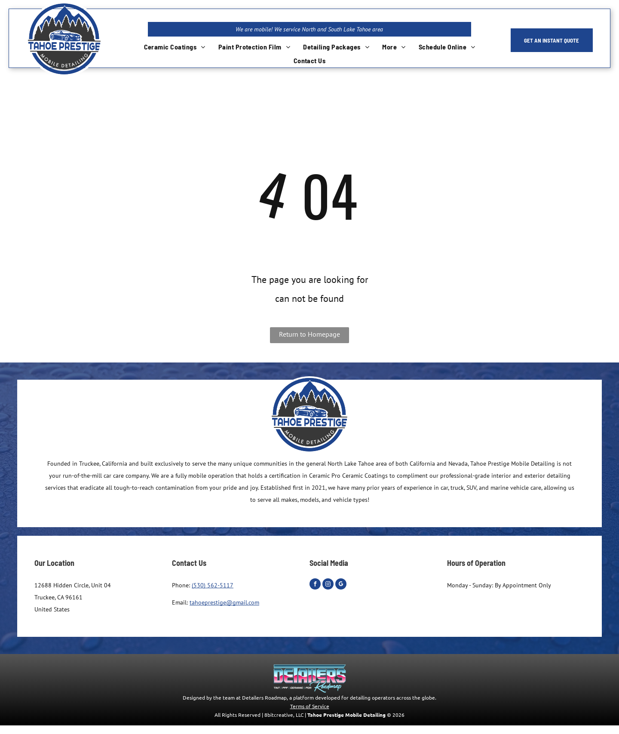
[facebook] (315, 585)
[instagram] (328, 585)
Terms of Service (309, 706)
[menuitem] (175, 47)
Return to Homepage (309, 334)
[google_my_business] (340, 585)
